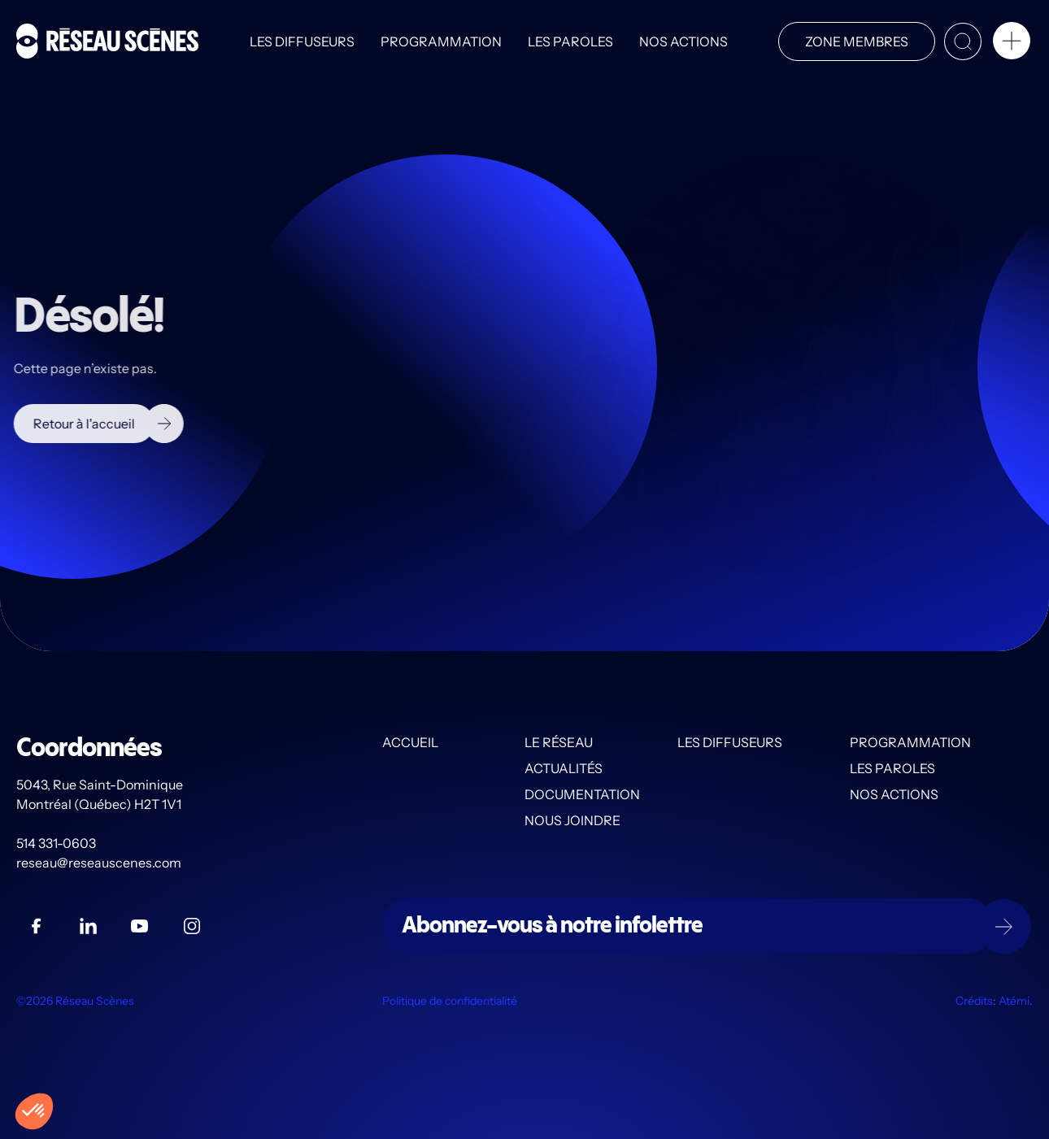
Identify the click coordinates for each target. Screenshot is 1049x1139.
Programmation (441, 41)
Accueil (410, 742)
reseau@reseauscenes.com (100, 862)
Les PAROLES (570, 41)
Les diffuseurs (302, 41)
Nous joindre (572, 820)
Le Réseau (558, 742)
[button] (1011, 44)
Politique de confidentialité (449, 1000)
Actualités (563, 768)
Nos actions (683, 41)
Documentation (582, 794)
